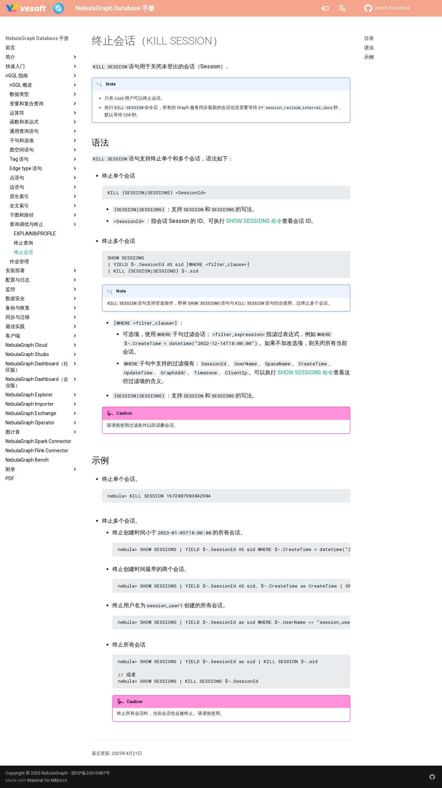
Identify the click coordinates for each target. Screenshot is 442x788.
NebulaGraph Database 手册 (37, 38)
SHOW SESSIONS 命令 (254, 221)
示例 (369, 57)
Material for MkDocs (47, 780)
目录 (369, 38)
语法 (369, 47)
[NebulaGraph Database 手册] (35, 8)
